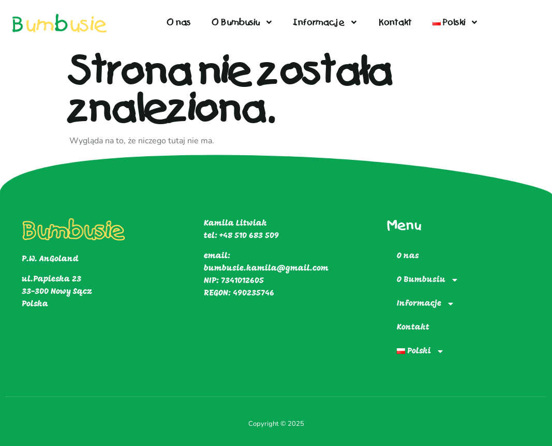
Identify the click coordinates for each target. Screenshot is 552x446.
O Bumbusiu (242, 22)
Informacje (326, 22)
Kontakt (395, 22)
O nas (179, 22)
